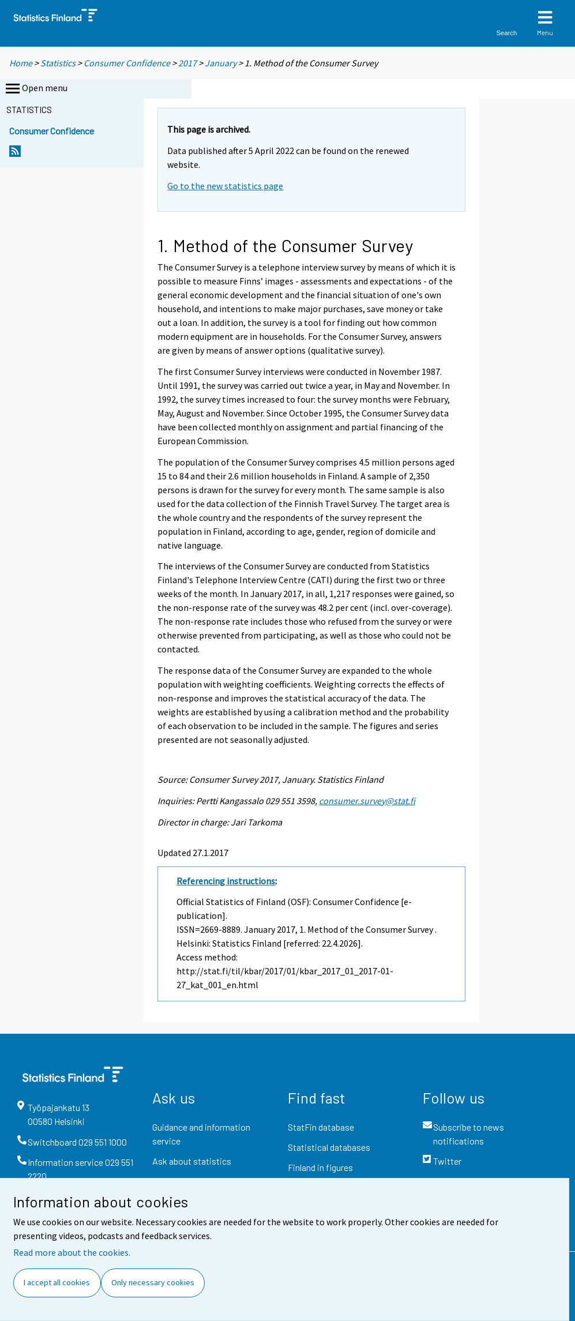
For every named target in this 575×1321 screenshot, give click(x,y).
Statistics (58, 63)
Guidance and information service (201, 1133)
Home (20, 63)
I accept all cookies (57, 1282)
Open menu (35, 89)
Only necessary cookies (152, 1282)
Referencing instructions (225, 881)
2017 (187, 63)
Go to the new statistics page (225, 186)
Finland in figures (320, 1167)
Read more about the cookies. (71, 1252)
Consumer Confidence (127, 63)
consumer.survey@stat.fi (367, 800)
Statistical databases (329, 1147)
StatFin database (321, 1126)
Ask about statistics (191, 1160)
